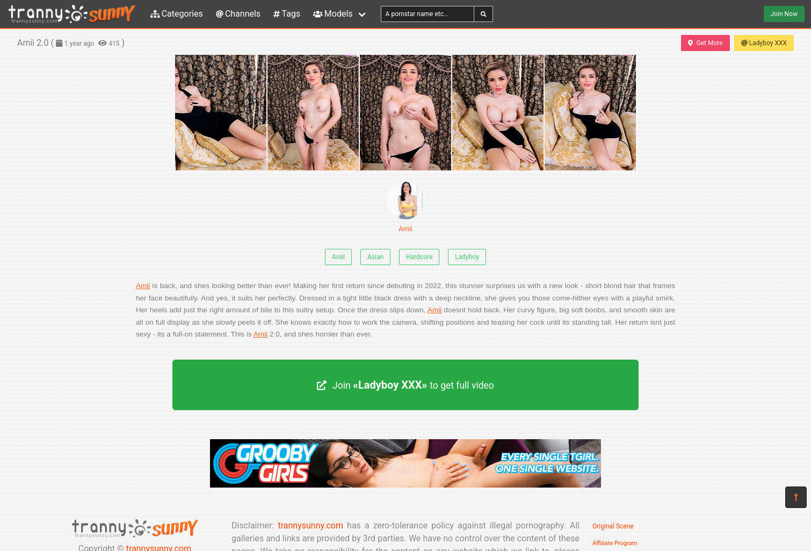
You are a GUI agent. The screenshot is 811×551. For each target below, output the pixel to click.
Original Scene (613, 526)
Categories (176, 14)
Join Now (784, 14)
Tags (286, 14)
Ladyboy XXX (764, 43)
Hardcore (419, 257)
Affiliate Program (615, 543)
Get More (705, 43)
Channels (238, 14)
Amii (405, 207)
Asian (375, 257)
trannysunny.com (310, 525)
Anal (338, 257)
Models (332, 14)
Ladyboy (467, 257)
